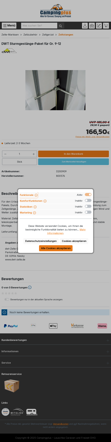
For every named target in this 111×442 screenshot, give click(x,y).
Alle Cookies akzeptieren (56, 248)
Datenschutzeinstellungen (41, 241)
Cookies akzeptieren (74, 241)
